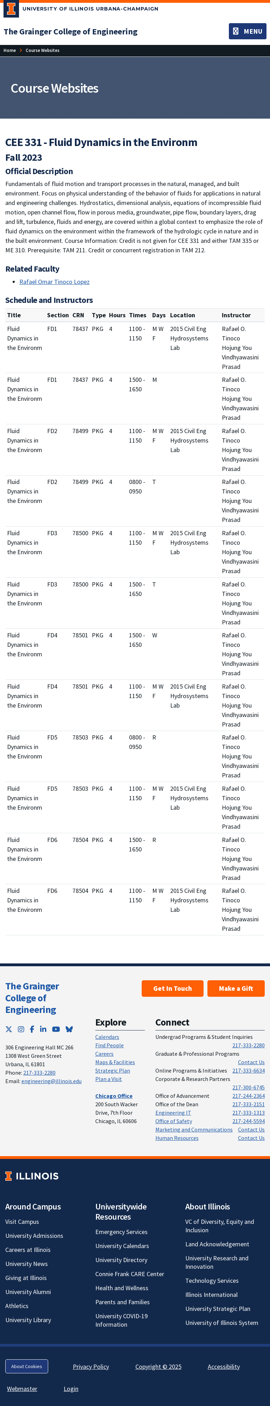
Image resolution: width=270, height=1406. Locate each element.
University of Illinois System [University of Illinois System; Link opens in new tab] (221, 1323)
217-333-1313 (248, 1112)
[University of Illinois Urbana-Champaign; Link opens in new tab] (81, 10)
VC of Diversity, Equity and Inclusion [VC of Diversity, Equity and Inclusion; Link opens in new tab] (219, 1226)
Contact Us (251, 1062)
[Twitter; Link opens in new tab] (8, 1029)
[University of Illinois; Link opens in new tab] (31, 1176)
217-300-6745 (248, 1087)
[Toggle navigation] (247, 31)
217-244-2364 (248, 1095)
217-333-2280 (39, 1072)
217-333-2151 (248, 1104)
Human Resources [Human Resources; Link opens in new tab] (177, 1137)
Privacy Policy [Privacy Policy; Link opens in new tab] (91, 1366)
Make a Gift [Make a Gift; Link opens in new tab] (236, 988)
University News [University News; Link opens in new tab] (26, 1264)
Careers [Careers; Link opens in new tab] (104, 1053)
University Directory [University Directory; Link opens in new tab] (121, 1260)
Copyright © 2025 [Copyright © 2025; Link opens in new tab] (158, 1366)
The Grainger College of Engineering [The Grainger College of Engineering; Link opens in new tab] (32, 998)
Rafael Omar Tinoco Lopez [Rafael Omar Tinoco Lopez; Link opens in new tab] (54, 282)
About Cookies (26, 1366)
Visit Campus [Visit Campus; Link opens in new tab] (22, 1222)
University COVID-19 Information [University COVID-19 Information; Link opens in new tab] (121, 1320)
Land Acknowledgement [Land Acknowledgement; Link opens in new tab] (217, 1244)
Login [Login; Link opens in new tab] (71, 1389)
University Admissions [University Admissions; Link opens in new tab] (34, 1236)
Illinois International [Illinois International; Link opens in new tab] (211, 1295)
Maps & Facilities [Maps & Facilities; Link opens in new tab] (115, 1062)
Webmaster (22, 1389)
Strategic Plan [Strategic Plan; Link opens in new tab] (112, 1070)
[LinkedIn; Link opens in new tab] (43, 1029)
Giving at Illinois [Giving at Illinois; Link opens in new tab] (26, 1278)
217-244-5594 (248, 1121)
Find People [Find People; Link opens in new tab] (109, 1045)
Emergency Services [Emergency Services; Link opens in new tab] (121, 1232)
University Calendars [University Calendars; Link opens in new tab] (122, 1246)
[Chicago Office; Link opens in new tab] (114, 1095)
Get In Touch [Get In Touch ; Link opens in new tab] (172, 988)
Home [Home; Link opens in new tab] (10, 50)
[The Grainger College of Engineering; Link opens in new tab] (70, 31)
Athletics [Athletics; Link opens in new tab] (16, 1306)
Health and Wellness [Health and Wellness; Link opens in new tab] (121, 1288)
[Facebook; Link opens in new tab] (32, 1029)
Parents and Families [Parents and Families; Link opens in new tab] (122, 1302)
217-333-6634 (248, 1070)
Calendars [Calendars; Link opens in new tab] (107, 1036)
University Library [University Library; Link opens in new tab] (28, 1320)
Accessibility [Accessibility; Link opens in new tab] (224, 1366)
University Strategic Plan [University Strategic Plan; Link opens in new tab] (217, 1309)
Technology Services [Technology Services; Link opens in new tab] (212, 1280)
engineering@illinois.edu (51, 1081)
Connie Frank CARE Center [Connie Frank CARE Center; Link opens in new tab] (129, 1274)
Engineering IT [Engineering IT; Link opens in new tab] (173, 1112)
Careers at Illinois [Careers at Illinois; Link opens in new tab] (28, 1250)
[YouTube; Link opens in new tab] (56, 1029)
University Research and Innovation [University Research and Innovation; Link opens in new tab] (217, 1262)
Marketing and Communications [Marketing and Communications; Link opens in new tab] (194, 1129)
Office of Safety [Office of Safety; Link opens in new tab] (173, 1121)
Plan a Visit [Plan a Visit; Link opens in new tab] (108, 1078)
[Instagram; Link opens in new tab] (21, 1029)
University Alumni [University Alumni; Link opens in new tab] (28, 1292)
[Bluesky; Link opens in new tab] (69, 1029)
